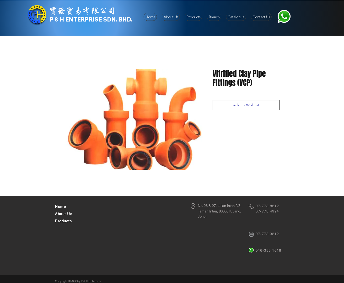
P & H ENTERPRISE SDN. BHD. (91, 19)
